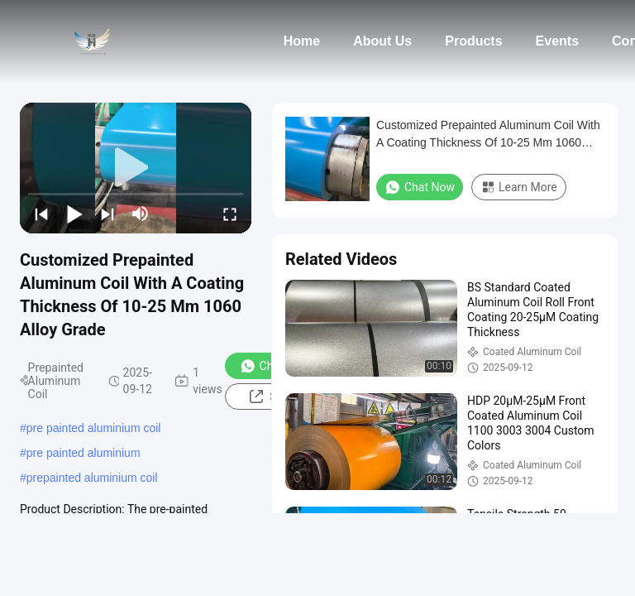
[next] (107, 213)
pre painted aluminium (83, 452)
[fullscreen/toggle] (229, 213)
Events (557, 41)
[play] (135, 168)
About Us (382, 41)
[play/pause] (74, 213)
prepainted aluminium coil (92, 477)
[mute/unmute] (140, 213)
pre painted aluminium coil (93, 428)
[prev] (41, 213)
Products (473, 41)
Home (302, 41)
